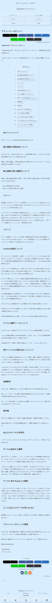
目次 (23, 67)
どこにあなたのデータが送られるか (27, 123)
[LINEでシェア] (18, 39)
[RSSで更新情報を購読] (29, 575)
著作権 (18, 107)
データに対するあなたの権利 (25, 119)
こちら (36, 345)
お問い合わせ (26, 595)
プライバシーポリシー (43, 595)
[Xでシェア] (10, 35)
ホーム (9, 595)
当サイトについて (22, 71)
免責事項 (19, 103)
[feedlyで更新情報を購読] (26, 575)
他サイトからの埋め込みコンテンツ (27, 99)
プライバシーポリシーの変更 (25, 127)
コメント (19, 83)
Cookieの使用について (23, 91)
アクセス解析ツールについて (25, 95)
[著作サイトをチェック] (22, 575)
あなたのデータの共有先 (23, 111)
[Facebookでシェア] (26, 35)
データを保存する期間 (23, 115)
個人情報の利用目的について (25, 75)
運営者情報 (26, 598)
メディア (19, 87)
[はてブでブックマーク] (42, 35)
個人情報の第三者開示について (25, 79)
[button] (34, 39)
